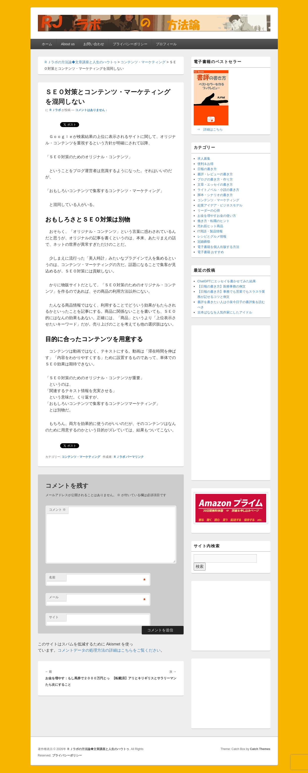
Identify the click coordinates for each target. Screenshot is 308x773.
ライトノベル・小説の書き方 (218, 190)
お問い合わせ (93, 44)
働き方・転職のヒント (213, 221)
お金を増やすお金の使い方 (216, 216)
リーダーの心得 (208, 210)
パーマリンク (135, 457)
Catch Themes (260, 749)
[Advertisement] (231, 404)
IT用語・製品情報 (210, 231)
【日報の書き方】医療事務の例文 (221, 286)
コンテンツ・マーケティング (81, 457)
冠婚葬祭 (203, 241)
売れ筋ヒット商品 (210, 226)
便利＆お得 (205, 164)
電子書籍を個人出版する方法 (218, 247)
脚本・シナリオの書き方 (215, 195)
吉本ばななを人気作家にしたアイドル (224, 312)
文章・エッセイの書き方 (215, 184)
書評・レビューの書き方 (215, 174)
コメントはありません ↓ (91, 110)
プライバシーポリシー (130, 44)
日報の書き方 (207, 169)
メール (54, 597)
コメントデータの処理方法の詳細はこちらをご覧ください (109, 650)
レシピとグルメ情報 (211, 236)
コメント (57, 509)
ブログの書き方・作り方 (215, 179)
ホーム (47, 44)
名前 (52, 577)
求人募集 (203, 158)
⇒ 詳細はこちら (210, 129)
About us (67, 44)
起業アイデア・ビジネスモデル (219, 205)
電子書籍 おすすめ (210, 252)
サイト (54, 617)
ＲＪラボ (55, 110)
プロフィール (166, 44)
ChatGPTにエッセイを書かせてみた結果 (226, 281)
